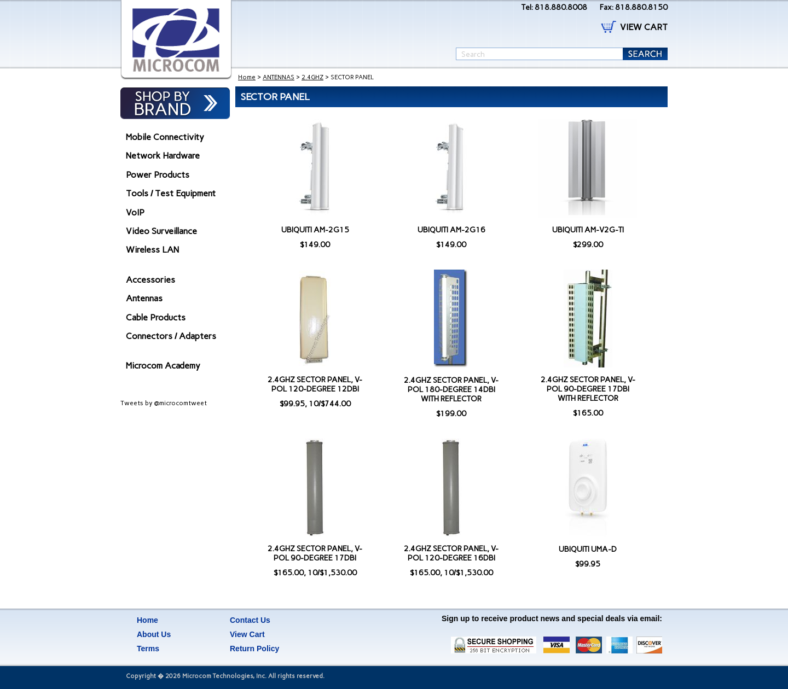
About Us (154, 634)
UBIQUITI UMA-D (588, 549)
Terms (148, 648)
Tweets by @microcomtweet (163, 403)
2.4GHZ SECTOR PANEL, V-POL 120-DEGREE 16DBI (451, 553)
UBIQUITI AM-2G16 (451, 230)
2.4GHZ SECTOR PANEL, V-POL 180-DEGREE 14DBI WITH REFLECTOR (451, 390)
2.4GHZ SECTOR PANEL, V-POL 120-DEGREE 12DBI (315, 384)
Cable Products (156, 317)
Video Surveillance (161, 231)
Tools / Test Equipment (171, 193)
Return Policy (254, 648)
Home (247, 77)
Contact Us (250, 620)
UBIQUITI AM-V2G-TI (588, 230)
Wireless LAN (152, 249)
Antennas (144, 298)
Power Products (157, 175)
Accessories (150, 280)
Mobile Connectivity (165, 137)
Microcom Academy (163, 365)
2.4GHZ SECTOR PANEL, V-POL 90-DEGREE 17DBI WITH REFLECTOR (588, 389)
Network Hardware (163, 155)
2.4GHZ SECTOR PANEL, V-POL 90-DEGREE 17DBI (315, 553)
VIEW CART (644, 27)
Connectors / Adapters (171, 336)
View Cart (247, 634)
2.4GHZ (312, 77)
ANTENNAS (278, 77)
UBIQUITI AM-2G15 (315, 230)
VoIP (135, 212)
